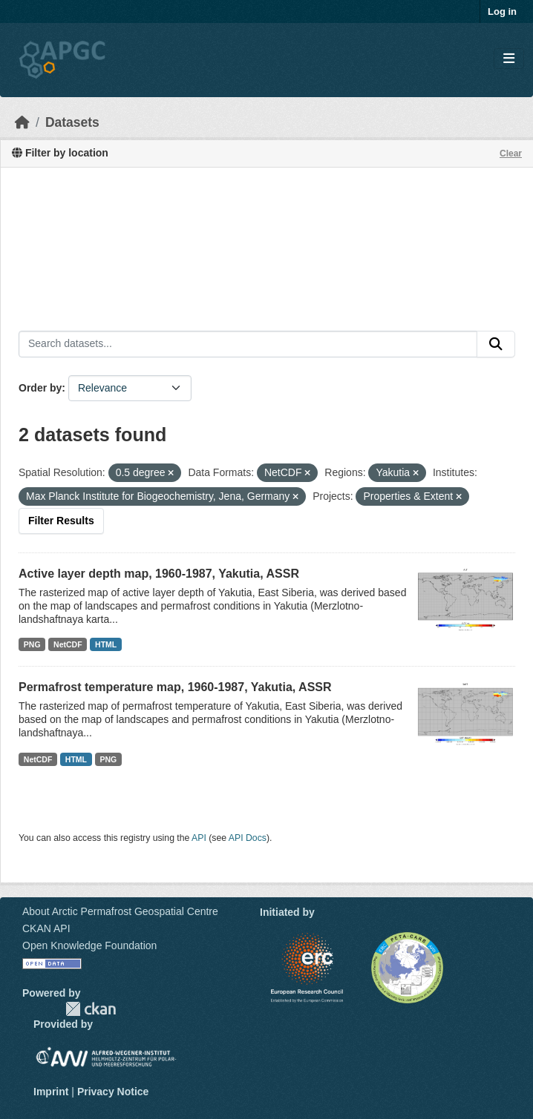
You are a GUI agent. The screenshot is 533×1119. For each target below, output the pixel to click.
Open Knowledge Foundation (89, 945)
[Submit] (496, 344)
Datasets (72, 122)
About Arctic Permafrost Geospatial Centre (120, 911)
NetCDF (67, 644)
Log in (502, 11)
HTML (106, 644)
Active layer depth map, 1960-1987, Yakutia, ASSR (159, 573)
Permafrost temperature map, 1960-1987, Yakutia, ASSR (175, 687)
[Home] (22, 122)
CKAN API (46, 928)
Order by (40, 388)
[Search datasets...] (248, 344)
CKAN (90, 1009)
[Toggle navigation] (509, 59)
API (199, 838)
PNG (32, 644)
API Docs (247, 838)
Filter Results (61, 521)
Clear (511, 153)
